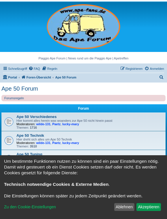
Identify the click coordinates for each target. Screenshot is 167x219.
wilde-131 (43, 124)
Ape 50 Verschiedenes (36, 117)
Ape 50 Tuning (29, 154)
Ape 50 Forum (19, 88)
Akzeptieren (148, 207)
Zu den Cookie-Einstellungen (30, 207)
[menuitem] (34, 68)
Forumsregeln (14, 98)
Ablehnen (124, 207)
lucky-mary (70, 124)
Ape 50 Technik (30, 135)
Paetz (56, 124)
